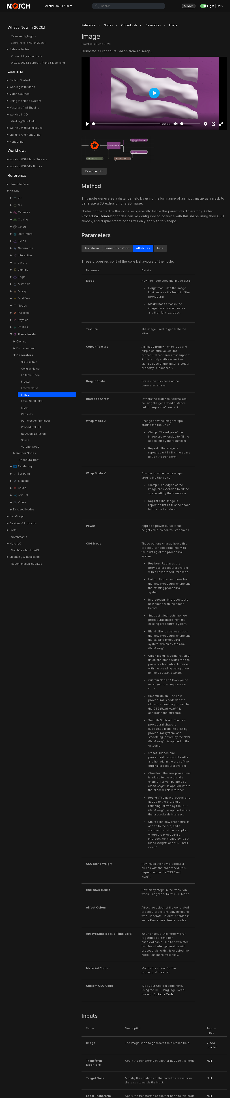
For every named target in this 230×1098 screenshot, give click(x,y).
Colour (20, 227)
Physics (20, 320)
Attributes (143, 248)
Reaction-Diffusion (33, 433)
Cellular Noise (30, 368)
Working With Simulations (26, 127)
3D (17, 205)
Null (209, 1060)
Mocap (20, 292)
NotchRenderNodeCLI (25, 550)
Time (160, 248)
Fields (19, 241)
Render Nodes (26, 453)
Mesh (24, 407)
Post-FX (21, 327)
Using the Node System (25, 100)
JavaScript (17, 516)
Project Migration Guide (26, 56)
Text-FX (20, 495)
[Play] (87, 123)
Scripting (21, 474)
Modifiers (22, 299)
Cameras (21, 213)
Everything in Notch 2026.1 (28, 42)
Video (19, 503)
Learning (15, 71)
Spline (25, 440)
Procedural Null (31, 427)
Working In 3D (19, 114)
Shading (21, 481)
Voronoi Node (30, 446)
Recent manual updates (26, 563)
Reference (17, 175)
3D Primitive (29, 362)
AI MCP (188, 5)
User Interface (19, 184)
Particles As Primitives (36, 420)
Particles (21, 313)
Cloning (20, 220)
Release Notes (19, 49)
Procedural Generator (99, 216)
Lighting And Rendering (25, 134)
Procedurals (24, 335)
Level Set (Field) (32, 401)
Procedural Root (28, 460)
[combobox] (128, 6)
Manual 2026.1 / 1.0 (58, 6)
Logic (19, 277)
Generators (23, 248)
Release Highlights (23, 36)
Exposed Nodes (23, 509)
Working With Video (22, 87)
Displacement (25, 348)
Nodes (14, 191)
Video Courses (20, 94)
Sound (19, 488)
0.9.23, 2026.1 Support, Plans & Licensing (38, 62)
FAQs (13, 530)
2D (17, 198)
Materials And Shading (24, 107)
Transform (92, 248)
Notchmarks (19, 537)
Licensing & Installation (25, 556)
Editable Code (30, 375)
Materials (21, 284)
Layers (20, 263)
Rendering (17, 141)
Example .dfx (94, 171)
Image (25, 394)
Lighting (20, 270)
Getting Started (20, 80)
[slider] (126, 124)
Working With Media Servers (28, 159)
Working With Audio (23, 121)
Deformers (22, 234)
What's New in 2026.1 (26, 27)
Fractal (25, 381)
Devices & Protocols (23, 523)
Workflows (17, 150)
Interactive (22, 256)
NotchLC (15, 543)
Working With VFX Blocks (26, 166)
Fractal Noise (30, 388)
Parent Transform (117, 248)
